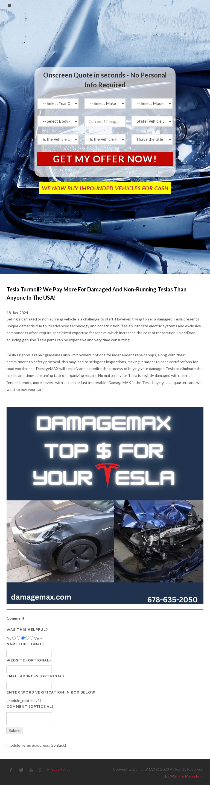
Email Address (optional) (35, 676)
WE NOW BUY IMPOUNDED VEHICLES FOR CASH (105, 188)
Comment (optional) (30, 706)
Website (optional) (29, 660)
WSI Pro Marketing (186, 776)
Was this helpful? (27, 630)
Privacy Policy (58, 769)
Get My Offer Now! (105, 158)
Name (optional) (25, 644)
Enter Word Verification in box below (51, 692)
